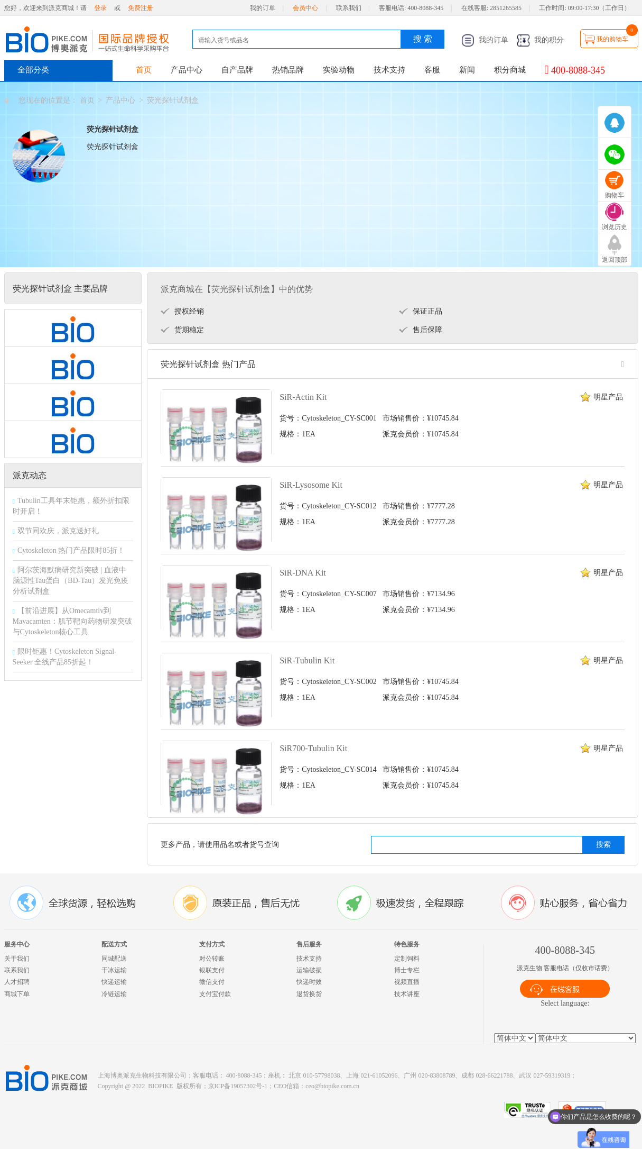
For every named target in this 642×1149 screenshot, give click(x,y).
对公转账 (212, 958)
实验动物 (339, 70)
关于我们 (17, 958)
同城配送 (114, 958)
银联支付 (212, 970)
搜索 (603, 845)
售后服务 (309, 944)
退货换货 (309, 994)
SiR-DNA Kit (303, 572)
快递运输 (114, 982)
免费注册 (140, 8)
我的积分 (540, 40)
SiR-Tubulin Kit (307, 660)
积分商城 (510, 70)
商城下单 (17, 994)
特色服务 (407, 944)
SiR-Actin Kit (303, 397)
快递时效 (309, 982)
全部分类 (33, 70)
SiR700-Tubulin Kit (313, 748)
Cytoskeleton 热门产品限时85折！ (71, 550)
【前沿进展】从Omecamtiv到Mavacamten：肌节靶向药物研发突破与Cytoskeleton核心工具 (72, 621)
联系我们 (348, 8)
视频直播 (407, 982)
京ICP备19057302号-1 (238, 1086)
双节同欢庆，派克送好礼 (58, 531)
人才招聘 (17, 982)
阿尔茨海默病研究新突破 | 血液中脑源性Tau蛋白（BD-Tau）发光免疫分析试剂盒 (71, 580)
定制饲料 (407, 958)
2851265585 (506, 8)
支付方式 (212, 944)
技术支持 (389, 70)
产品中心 (186, 70)
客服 (432, 70)
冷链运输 (114, 994)
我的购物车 (612, 39)
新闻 (467, 70)
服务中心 (17, 944)
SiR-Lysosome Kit (311, 484)
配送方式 (114, 944)
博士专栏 (407, 970)
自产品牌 (237, 70)
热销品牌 (288, 70)
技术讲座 (407, 994)
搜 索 (422, 38)
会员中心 (305, 8)
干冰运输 (114, 970)
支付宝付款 (215, 994)
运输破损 (309, 970)
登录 (100, 8)
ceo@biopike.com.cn (332, 1086)
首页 (144, 70)
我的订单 (262, 8)
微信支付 (212, 982)
